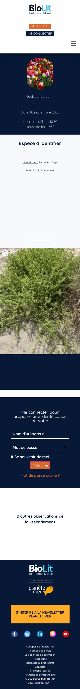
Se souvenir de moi (30, 456)
